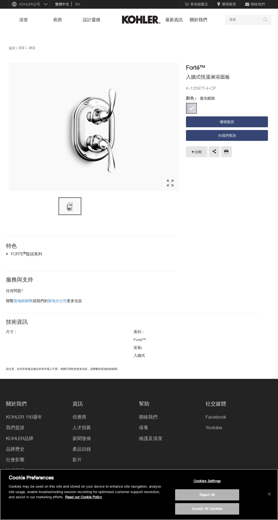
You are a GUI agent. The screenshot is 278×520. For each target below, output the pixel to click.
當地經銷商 (23, 300)
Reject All (207, 495)
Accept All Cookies (207, 508)
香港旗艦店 (196, 4)
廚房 (57, 19)
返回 (12, 48)
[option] (94, 127)
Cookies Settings (207, 481)
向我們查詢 (227, 135)
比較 (198, 152)
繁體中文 (62, 4)
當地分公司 (57, 300)
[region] (139, 494)
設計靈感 (91, 19)
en (77, 4)
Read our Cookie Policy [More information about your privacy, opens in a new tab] (83, 497)
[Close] (269, 494)
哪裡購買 (226, 4)
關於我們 (198, 19)
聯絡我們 (255, 4)
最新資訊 (174, 19)
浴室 (23, 19)
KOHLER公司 (29, 4)
